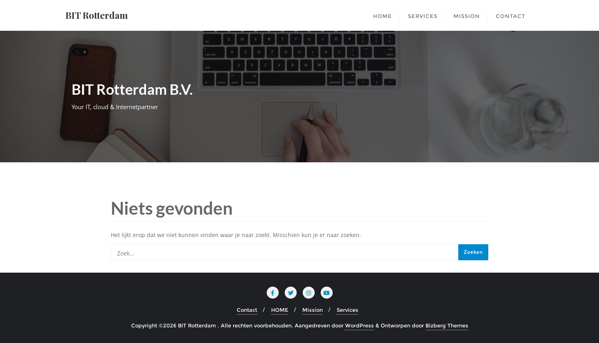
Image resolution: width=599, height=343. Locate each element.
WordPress (359, 325)
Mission (312, 310)
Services (347, 310)
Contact (247, 310)
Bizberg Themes (446, 325)
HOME (279, 310)
